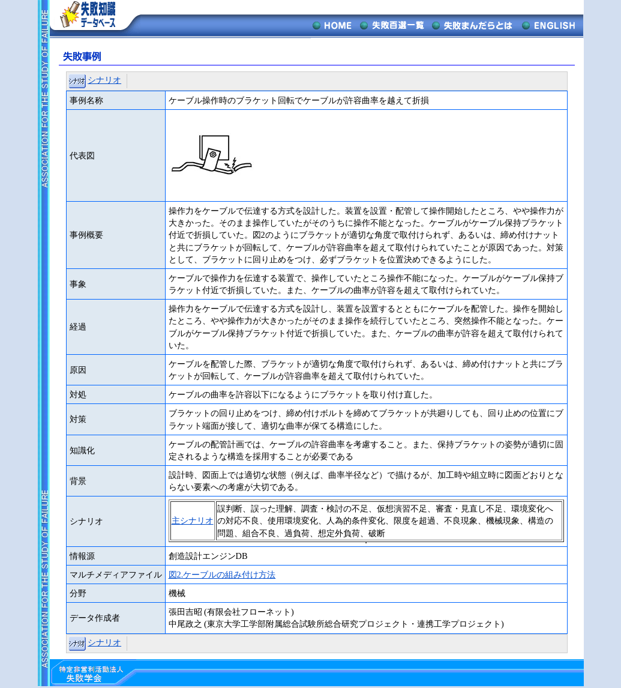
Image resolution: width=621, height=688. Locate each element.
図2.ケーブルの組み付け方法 (222, 574)
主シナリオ (193, 520)
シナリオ (104, 80)
